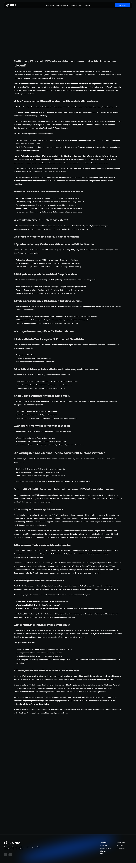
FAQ (101, 854)
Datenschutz (120, 848)
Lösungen (103, 845)
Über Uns (103, 851)
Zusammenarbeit (106, 848)
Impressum (120, 845)
